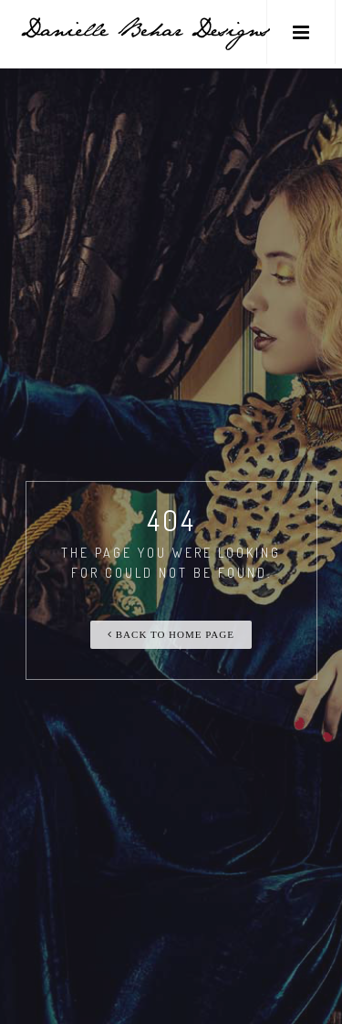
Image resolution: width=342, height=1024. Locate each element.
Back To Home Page (171, 634)
